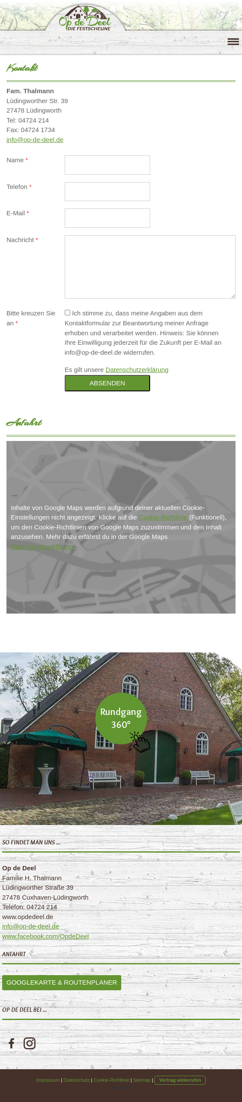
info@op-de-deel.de (34, 139)
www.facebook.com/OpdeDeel (45, 936)
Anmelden (121, 1087)
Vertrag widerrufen (180, 1080)
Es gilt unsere (117, 369)
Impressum (48, 1080)
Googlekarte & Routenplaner (61, 982)
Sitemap (142, 1080)
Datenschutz (76, 1080)
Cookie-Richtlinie (163, 517)
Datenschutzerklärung (137, 369)
